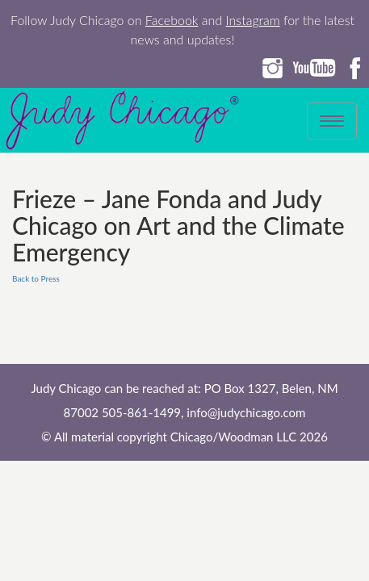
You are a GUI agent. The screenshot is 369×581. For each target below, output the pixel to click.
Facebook (172, 19)
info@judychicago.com (246, 412)
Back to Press (36, 278)
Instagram (253, 19)
